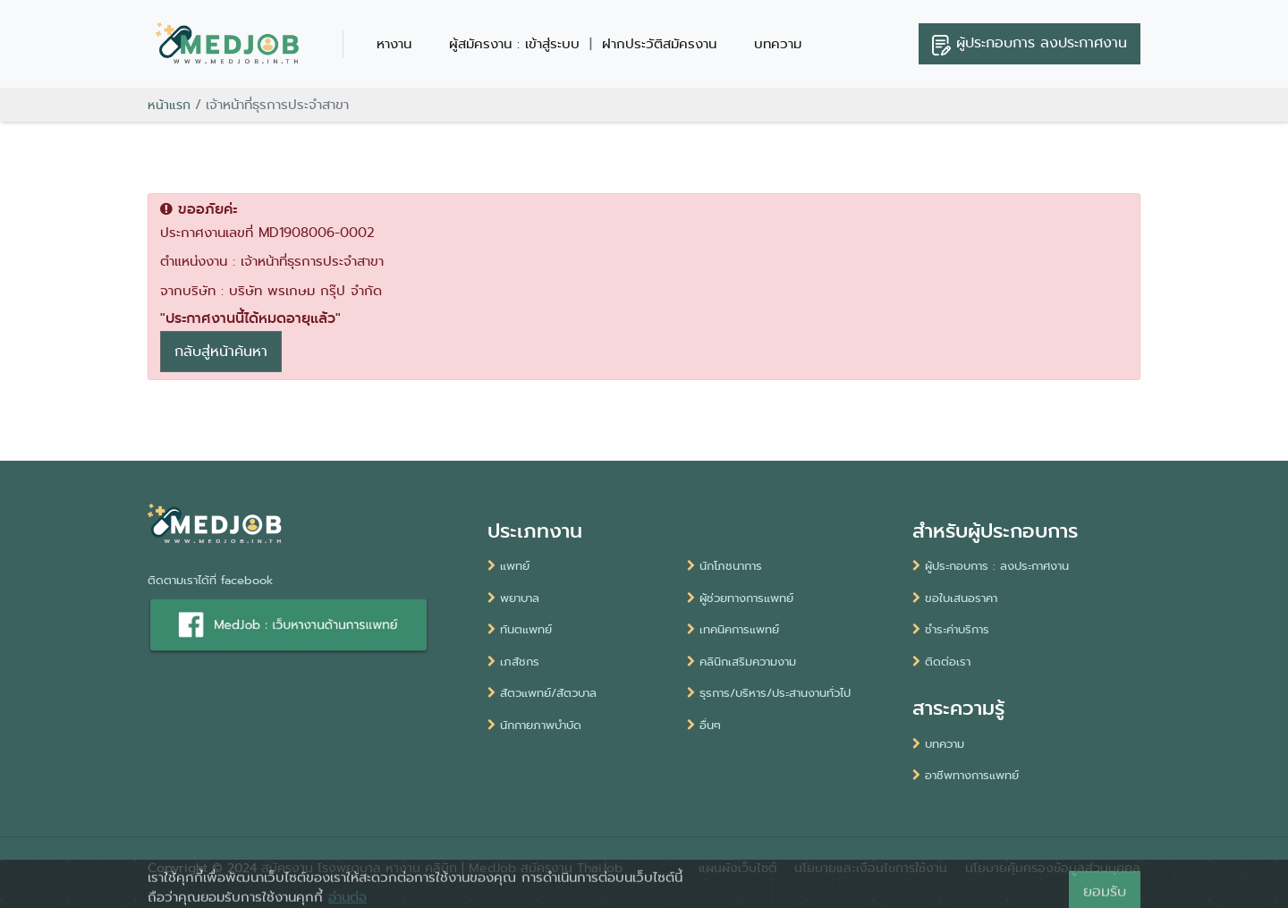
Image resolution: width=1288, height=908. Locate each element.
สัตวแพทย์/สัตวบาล (542, 692)
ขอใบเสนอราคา (954, 598)
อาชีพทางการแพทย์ (965, 775)
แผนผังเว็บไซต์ (737, 868)
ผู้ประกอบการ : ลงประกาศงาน (990, 565)
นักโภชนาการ (724, 565)
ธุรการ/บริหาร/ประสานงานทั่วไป (769, 692)
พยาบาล (513, 598)
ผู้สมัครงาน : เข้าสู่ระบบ (514, 44)
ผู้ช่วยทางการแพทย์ (740, 598)
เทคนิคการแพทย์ (733, 629)
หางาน (394, 44)
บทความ (777, 44)
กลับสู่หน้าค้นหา (220, 351)
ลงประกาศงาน (1029, 43)
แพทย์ (508, 565)
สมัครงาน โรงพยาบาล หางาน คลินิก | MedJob (388, 868)
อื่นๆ (704, 725)
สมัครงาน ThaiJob (572, 868)
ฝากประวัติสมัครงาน (659, 44)
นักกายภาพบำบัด (534, 725)
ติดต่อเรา (941, 661)
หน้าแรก (169, 105)
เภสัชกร (513, 661)
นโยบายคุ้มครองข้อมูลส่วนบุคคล (1052, 868)
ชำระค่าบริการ (950, 629)
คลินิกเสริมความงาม (741, 661)
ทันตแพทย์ (519, 629)
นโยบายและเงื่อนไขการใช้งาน (870, 868)
